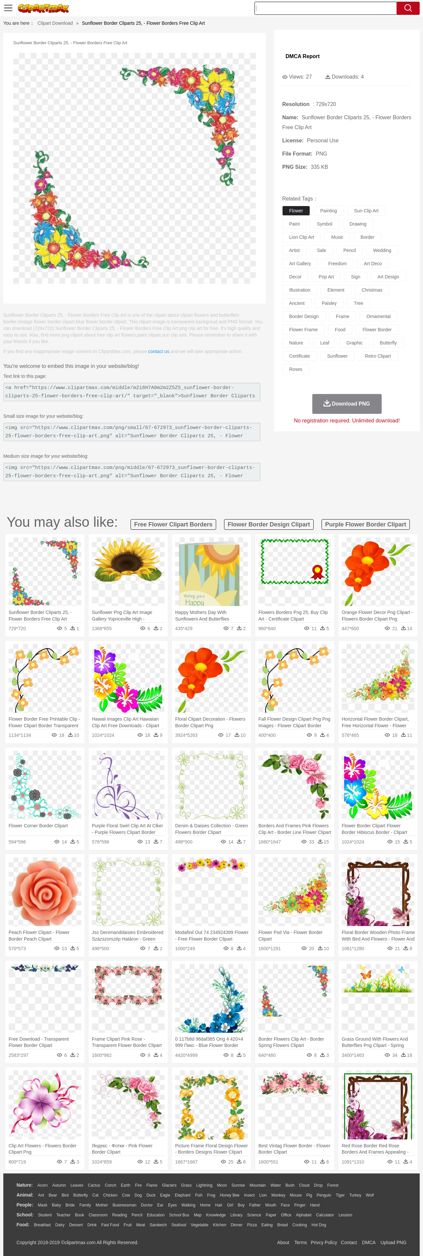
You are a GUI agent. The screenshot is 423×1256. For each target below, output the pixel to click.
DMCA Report (303, 56)
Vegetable (199, 1225)
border (367, 237)
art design (388, 276)
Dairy (59, 1225)
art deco (373, 263)
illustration (299, 290)
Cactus (94, 1185)
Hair (218, 1205)
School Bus (179, 1215)
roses (295, 369)
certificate (299, 356)
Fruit (128, 1225)
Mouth (270, 1205)
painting (328, 210)
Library (236, 1215)
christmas (372, 290)
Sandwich (158, 1225)
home (205, 1205)
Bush (290, 1185)
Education (156, 1215)
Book (79, 1215)
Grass (186, 1185)
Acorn (42, 1185)
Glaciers (169, 1185)
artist (294, 250)
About (283, 1242)
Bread (282, 1225)
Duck (150, 1195)
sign (355, 276)
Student (45, 1215)
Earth (126, 1185)
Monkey (278, 1195)
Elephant (182, 1195)
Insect (249, 1195)
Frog (211, 1195)
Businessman (124, 1205)
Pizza (252, 1225)
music (337, 237)
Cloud (304, 1185)
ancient (297, 303)
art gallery (300, 263)
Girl (230, 1205)
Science (254, 1215)
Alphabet (303, 1215)
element (335, 290)
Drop (318, 1185)
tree (358, 303)
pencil (349, 250)
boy (241, 1205)
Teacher (64, 1215)
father (255, 1205)
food (340, 329)
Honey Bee (229, 1195)
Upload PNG (393, 1242)
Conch (110, 1185)
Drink (92, 1225)
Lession (345, 1215)
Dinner (237, 1225)
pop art (326, 276)
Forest (332, 1185)
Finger (299, 1205)
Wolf (370, 1195)
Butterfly (80, 1195)
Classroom (98, 1215)
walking (188, 1205)
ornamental (378, 316)
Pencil (137, 1215)
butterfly (388, 342)
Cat (96, 1195)
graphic (354, 342)
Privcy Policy (324, 1242)
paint (294, 224)
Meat (140, 1225)
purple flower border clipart (365, 524)
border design (304, 316)
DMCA (368, 1242)
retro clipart (378, 356)
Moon (222, 1185)
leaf (324, 342)
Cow (126, 1195)
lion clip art (301, 237)
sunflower (337, 356)
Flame (151, 1185)
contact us (158, 351)
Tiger (340, 1195)
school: (25, 1214)
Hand (315, 1205)
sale (321, 250)
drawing (358, 224)
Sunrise (238, 1185)
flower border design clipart (269, 524)
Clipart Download (55, 23)
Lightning (204, 1185)
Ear (160, 1205)
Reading (119, 1215)
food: (23, 1224)
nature (296, 342)
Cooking (299, 1225)
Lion (263, 1195)
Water (275, 1185)
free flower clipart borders (173, 524)
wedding (382, 250)
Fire (138, 1185)
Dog (138, 1195)
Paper (271, 1215)
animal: (25, 1195)
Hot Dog (319, 1225)
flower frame (303, 329)
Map (198, 1215)
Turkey (355, 1195)
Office (286, 1215)
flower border (377, 329)
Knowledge (216, 1215)
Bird (64, 1195)
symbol (324, 224)
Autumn (59, 1185)
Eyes (172, 1205)
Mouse (296, 1195)
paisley (329, 303)
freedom (337, 263)
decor (295, 276)
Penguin (324, 1195)
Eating (267, 1225)
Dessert (76, 1225)
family (85, 1205)
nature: (25, 1185)
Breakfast (42, 1225)
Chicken (110, 1195)
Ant (41, 1195)
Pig (309, 1195)
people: (25, 1204)
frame (342, 316)
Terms (300, 1242)
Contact (349, 1242)
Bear (53, 1195)
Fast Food (110, 1225)
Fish (199, 1195)
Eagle (165, 1195)
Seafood (179, 1225)
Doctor (147, 1205)
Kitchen (219, 1225)
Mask (42, 1205)
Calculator (325, 1215)
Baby (56, 1205)
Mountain (258, 1185)
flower (296, 210)
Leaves (76, 1185)
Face (285, 1205)
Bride (70, 1205)
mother (102, 1205)
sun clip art (366, 210)
